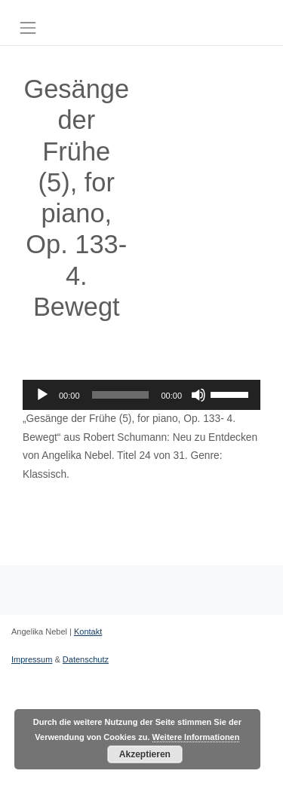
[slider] (120, 395)
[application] (141, 395)
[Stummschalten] (198, 394)
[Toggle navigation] (28, 28)
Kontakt (88, 631)
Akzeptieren (145, 754)
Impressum (31, 659)
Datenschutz (86, 659)
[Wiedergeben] (42, 394)
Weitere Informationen (196, 737)
